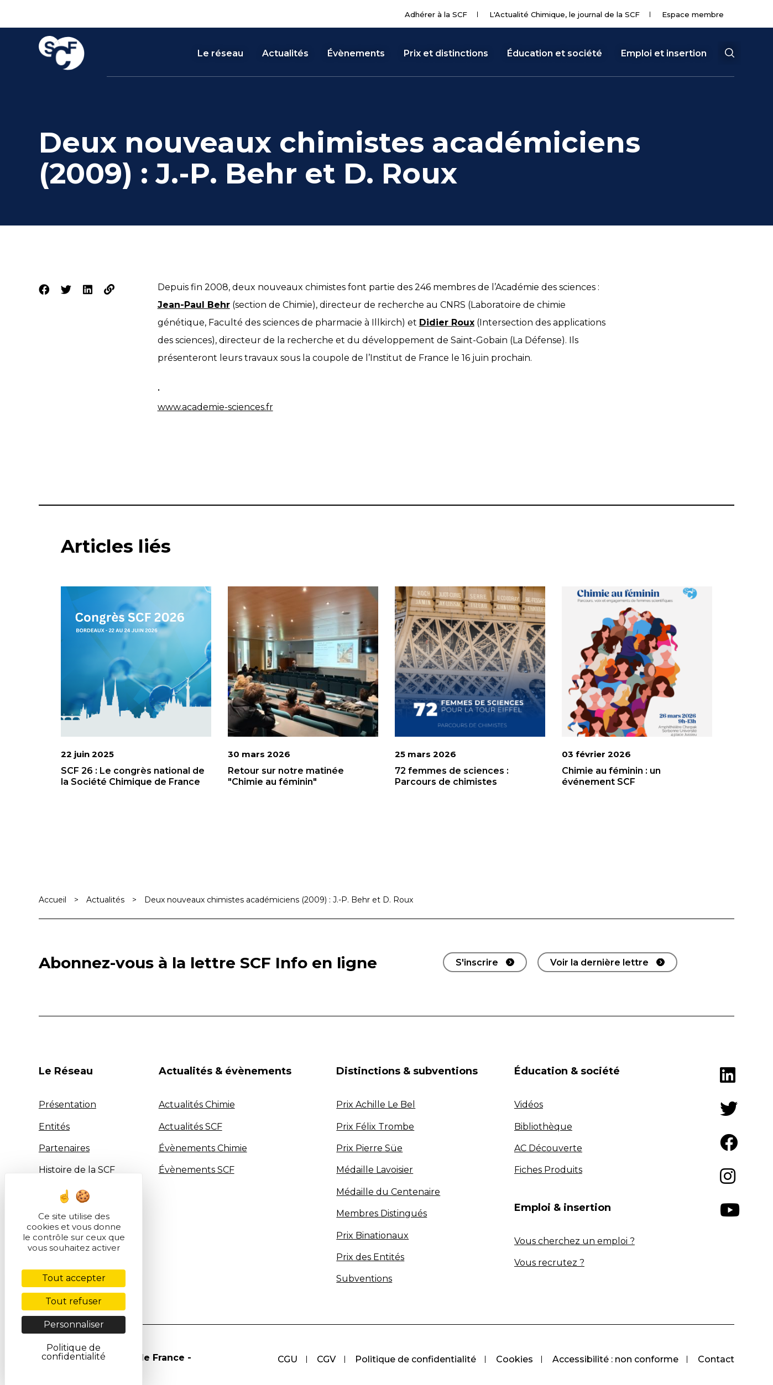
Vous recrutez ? (549, 1262)
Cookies (513, 1359)
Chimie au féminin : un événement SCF (611, 776)
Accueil (52, 900)
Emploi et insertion (664, 53)
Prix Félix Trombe (375, 1126)
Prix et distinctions (446, 53)
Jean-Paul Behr (194, 305)
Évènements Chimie (203, 1148)
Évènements (356, 53)
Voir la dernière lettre (599, 962)
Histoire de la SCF (77, 1169)
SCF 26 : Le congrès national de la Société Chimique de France (133, 776)
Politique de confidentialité (414, 1359)
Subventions (364, 1278)
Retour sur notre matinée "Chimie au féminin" (286, 776)
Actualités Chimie (197, 1104)
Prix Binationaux (372, 1235)
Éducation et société (554, 53)
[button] (729, 53)
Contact (716, 1359)
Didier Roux (446, 322)
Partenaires (64, 1148)
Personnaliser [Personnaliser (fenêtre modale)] (74, 1324)
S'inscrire (477, 962)
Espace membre (693, 14)
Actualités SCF (190, 1126)
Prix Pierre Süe (369, 1148)
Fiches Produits (548, 1169)
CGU (285, 1359)
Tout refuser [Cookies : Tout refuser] (73, 1301)
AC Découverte (548, 1148)
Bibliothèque (543, 1126)
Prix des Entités (370, 1257)
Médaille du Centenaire (388, 1192)
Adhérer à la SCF (436, 14)
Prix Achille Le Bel (375, 1104)
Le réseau (220, 53)
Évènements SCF (196, 1169)
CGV (324, 1359)
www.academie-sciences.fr (215, 407)
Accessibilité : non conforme (615, 1359)
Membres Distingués (381, 1213)
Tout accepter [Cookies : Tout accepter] (74, 1278)
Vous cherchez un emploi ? (574, 1241)
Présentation (67, 1104)
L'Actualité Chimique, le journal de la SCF (564, 14)
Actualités (285, 53)
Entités (54, 1126)
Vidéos (528, 1104)
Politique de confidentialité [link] (73, 1352)
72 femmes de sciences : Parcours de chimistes (452, 776)
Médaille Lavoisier (374, 1169)
